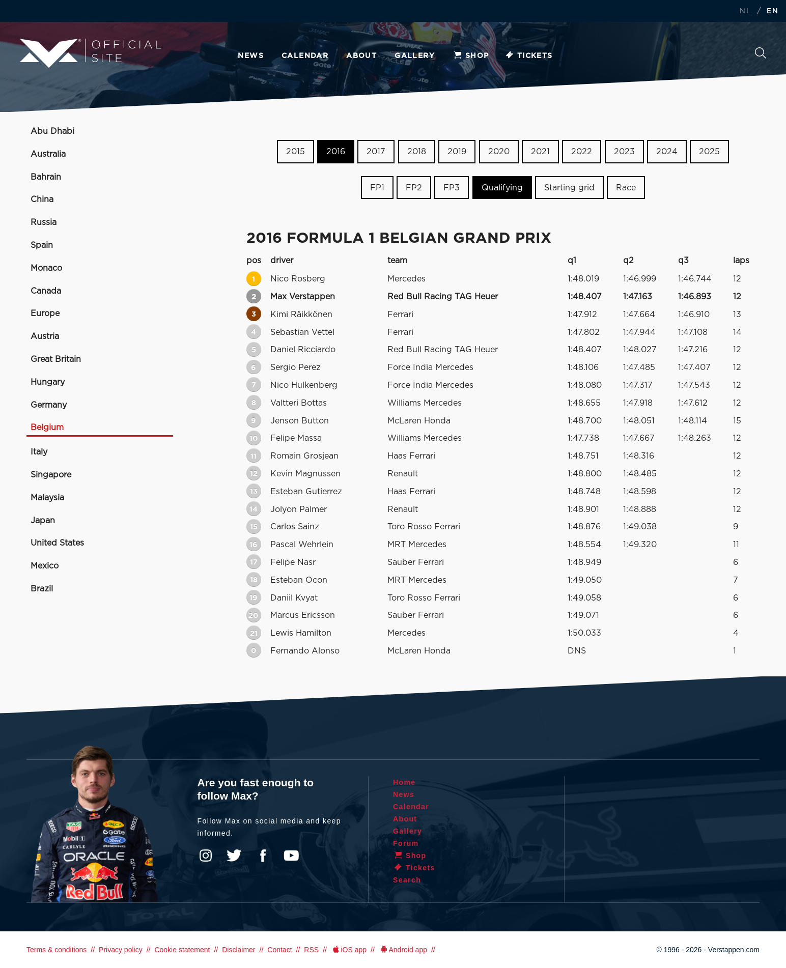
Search (760, 53)
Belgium (47, 427)
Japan (43, 521)
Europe (45, 313)
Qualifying (502, 188)
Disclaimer (238, 950)
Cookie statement (182, 950)
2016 (335, 152)
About (361, 56)
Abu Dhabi (52, 131)
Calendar (305, 56)
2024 (667, 152)
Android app (403, 950)
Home (404, 782)
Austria (45, 336)
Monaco (46, 268)
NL (745, 11)
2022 (581, 152)
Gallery (415, 56)
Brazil (42, 589)
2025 (709, 152)
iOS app (349, 950)
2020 (499, 152)
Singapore (51, 475)
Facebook (263, 855)
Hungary (48, 382)
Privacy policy (121, 950)
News (251, 56)
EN (772, 11)
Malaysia (47, 498)
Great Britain (56, 359)
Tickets (528, 56)
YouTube (291, 855)
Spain (42, 245)
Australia (48, 154)
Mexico (45, 566)
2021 (540, 152)
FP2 (414, 188)
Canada (46, 291)
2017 (376, 152)
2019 (456, 152)
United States (57, 543)
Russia (44, 222)
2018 (416, 152)
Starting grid (569, 188)
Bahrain (46, 177)
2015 (295, 152)
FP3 (451, 188)
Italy (39, 452)
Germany (49, 405)
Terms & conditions (56, 950)
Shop (471, 56)
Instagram (206, 855)
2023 (624, 152)
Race (626, 188)
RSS (311, 950)
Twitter (234, 855)
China (42, 199)
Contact (279, 950)
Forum (406, 843)
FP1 (377, 188)
